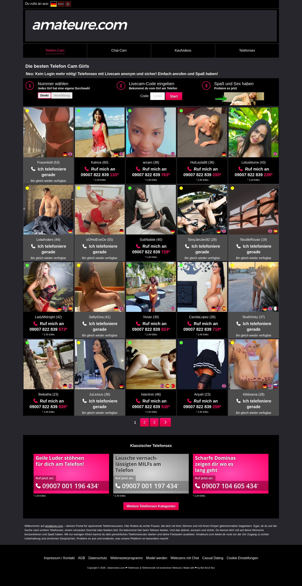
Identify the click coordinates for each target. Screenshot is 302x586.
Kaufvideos (183, 50)
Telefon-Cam (54, 50)
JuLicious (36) (99, 394)
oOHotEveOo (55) (99, 239)
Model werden (156, 558)
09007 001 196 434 (67, 486)
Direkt (44, 95)
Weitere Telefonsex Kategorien (151, 506)
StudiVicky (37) (253, 317)
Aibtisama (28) (253, 394)
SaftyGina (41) (100, 317)
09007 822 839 (99, 174)
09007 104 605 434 (226, 486)
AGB (81, 558)
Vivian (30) (151, 317)
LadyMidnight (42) (48, 317)
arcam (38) (151, 162)
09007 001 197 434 (147, 486)
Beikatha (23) (48, 394)
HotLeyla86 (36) (202, 162)
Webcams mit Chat (185, 558)
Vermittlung (62, 95)
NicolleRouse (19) (253, 239)
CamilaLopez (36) (202, 317)
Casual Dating (212, 558)
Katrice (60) (99, 162)
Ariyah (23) (202, 394)
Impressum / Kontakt (59, 558)
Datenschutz (97, 558)
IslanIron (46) (151, 394)
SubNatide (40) (151, 239)
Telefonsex (247, 50)
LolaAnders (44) (48, 239)
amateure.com (54, 525)
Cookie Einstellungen (242, 558)
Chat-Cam (119, 50)
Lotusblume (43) (253, 162)
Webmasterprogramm (126, 558)
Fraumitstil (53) (48, 162)
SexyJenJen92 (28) (202, 239)
